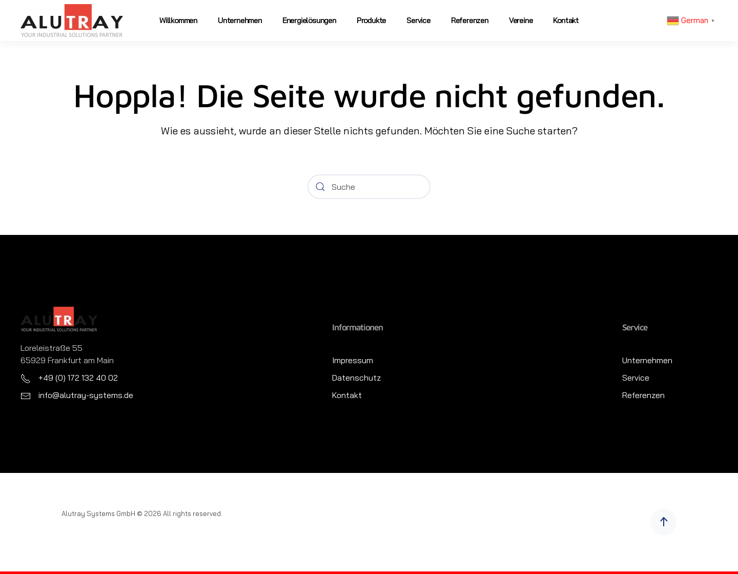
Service (418, 20)
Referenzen (469, 20)
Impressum (352, 360)
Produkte (371, 20)
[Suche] (369, 186)
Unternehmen (240, 20)
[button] (663, 522)
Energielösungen (309, 20)
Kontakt (566, 20)
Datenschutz (356, 377)
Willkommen (178, 20)
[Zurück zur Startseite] (71, 20)
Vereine (521, 20)
